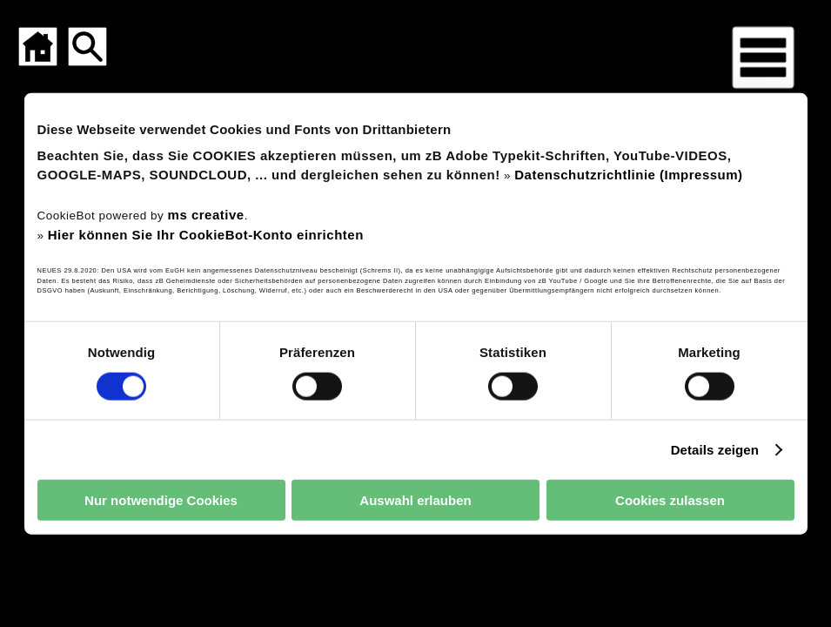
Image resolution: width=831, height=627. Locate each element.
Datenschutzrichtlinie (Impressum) (628, 173)
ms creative (206, 214)
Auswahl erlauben (415, 499)
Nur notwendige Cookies (161, 499)
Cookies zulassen (670, 499)
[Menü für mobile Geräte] (763, 57)
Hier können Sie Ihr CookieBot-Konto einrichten (206, 233)
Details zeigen (715, 449)
